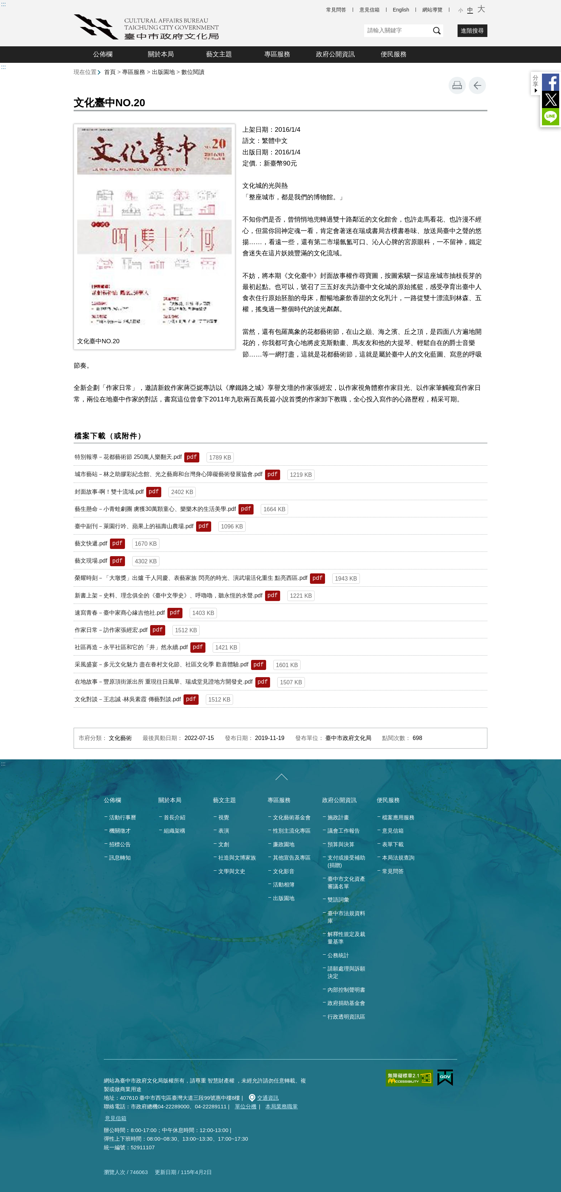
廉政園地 (284, 844)
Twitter (550, 99)
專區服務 (277, 54)
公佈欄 (102, 54)
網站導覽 (432, 10)
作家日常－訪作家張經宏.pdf (111, 630)
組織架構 (174, 831)
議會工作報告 (344, 831)
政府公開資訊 (335, 54)
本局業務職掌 (281, 1106)
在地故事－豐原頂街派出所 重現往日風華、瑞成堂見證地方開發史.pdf (163, 682)
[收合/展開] (281, 777)
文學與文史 (231, 871)
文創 (223, 844)
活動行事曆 (122, 817)
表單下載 (393, 844)
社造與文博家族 (237, 858)
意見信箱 (370, 10)
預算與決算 (341, 844)
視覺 (223, 817)
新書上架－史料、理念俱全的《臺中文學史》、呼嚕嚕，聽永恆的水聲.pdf (169, 595)
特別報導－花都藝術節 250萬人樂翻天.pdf (128, 457)
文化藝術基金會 (292, 817)
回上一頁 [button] (477, 85)
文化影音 (284, 871)
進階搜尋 (472, 31)
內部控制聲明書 (346, 990)
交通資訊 (268, 1098)
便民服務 (394, 54)
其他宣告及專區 (292, 858)
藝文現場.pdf (91, 561)
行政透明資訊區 (346, 1017)
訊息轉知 (120, 858)
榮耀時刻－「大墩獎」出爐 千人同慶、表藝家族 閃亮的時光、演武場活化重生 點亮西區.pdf (191, 578)
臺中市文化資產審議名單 (346, 882)
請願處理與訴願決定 (346, 972)
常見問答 (336, 10)
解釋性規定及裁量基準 (346, 938)
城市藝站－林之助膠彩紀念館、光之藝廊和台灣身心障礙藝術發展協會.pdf (169, 474)
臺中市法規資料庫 (346, 917)
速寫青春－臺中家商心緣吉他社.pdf (120, 613)
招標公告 (120, 844)
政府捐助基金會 (346, 1003)
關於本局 (161, 54)
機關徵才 (120, 831)
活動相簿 (284, 884)
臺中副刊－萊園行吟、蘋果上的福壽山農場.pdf (134, 526)
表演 (223, 831)
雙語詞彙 (338, 900)
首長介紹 (174, 817)
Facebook (550, 82)
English (401, 10)
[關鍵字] (397, 30)
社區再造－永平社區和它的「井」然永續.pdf (131, 647)
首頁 (110, 72)
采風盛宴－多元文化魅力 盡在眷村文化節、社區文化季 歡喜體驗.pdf (162, 664)
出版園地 (163, 72)
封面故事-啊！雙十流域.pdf (109, 492)
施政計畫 (338, 817)
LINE (550, 116)
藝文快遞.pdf (91, 543)
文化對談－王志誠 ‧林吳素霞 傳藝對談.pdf (128, 699)
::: (3, 4)
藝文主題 (219, 54)
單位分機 (245, 1106)
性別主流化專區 (292, 831)
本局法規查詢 (398, 858)
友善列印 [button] (457, 85)
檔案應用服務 (398, 817)
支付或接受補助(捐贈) (346, 861)
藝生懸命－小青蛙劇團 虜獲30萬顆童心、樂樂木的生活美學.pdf (155, 509)
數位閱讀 (192, 72)
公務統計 (338, 955)
